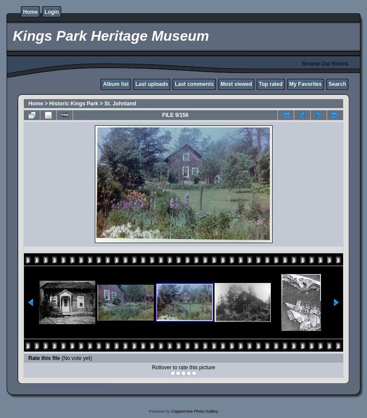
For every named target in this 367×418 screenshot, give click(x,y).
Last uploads (151, 84)
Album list (116, 84)
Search (337, 84)
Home (30, 12)
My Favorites (305, 84)
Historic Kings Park (73, 104)
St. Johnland (120, 104)
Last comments (194, 84)
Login (51, 12)
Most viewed (236, 84)
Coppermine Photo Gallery (194, 411)
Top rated (271, 84)
